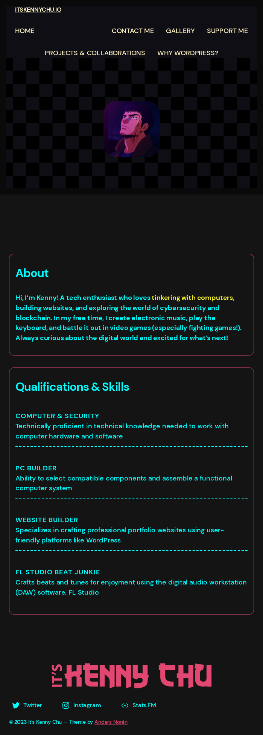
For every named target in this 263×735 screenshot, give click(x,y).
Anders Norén (111, 721)
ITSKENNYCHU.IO (38, 10)
